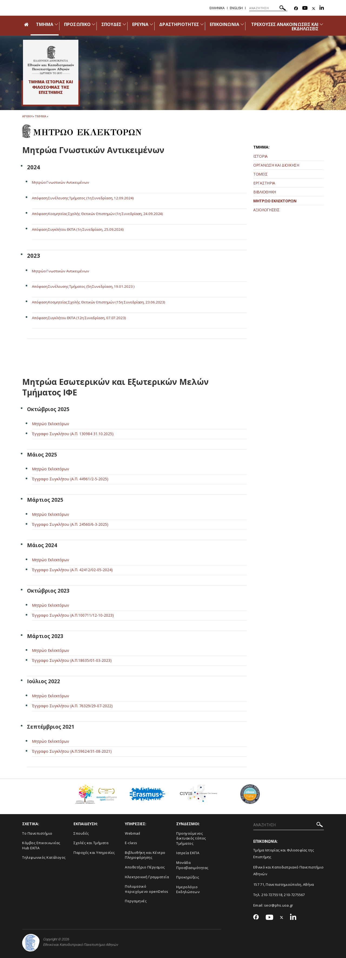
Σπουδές (81, 833)
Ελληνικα (217, 8)
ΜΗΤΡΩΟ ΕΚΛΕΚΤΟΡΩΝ (275, 200)
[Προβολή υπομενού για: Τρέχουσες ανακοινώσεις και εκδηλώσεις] (321, 24)
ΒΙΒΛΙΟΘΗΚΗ (264, 191)
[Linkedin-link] (322, 8)
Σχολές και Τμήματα (91, 842)
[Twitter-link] (313, 8)
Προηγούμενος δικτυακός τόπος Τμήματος (191, 838)
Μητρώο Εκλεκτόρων (50, 423)
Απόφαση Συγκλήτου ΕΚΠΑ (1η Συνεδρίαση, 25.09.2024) (81, 229)
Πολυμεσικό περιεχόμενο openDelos (146, 889)
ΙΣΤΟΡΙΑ (260, 156)
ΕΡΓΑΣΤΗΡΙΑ (264, 183)
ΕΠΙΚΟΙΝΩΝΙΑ (224, 24)
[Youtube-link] (305, 8)
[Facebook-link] (296, 8)
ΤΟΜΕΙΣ (260, 174)
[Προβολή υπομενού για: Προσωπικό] (94, 24)
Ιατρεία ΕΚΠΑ (187, 852)
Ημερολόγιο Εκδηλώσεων (187, 889)
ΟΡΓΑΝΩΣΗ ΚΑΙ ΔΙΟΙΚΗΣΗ (276, 165)
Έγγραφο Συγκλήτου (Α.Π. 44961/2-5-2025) (70, 478)
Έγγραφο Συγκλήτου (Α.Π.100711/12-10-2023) (73, 614)
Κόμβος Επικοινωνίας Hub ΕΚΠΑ (41, 845)
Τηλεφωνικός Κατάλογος (44, 857)
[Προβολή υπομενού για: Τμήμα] (56, 24)
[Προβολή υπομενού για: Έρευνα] (151, 24)
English (236, 8)
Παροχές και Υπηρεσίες (94, 852)
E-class (131, 842)
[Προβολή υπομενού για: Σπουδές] (124, 24)
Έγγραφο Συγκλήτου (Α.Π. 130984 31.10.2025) (73, 433)
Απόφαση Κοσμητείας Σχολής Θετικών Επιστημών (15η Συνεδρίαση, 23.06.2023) (102, 302)
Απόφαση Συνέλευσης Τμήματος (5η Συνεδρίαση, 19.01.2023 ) (86, 286)
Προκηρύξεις (187, 876)
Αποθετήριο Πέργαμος (145, 866)
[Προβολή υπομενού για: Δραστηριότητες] (202, 24)
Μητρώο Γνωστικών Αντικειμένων (61, 182)
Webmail (132, 833)
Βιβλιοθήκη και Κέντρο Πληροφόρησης (145, 855)
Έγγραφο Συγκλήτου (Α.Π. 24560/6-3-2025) (70, 524)
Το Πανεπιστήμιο (37, 833)
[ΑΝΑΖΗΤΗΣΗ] (268, 8)
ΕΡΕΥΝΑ (140, 24)
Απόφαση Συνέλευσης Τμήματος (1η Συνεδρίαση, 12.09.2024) (86, 197)
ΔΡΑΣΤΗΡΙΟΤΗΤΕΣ (179, 24)
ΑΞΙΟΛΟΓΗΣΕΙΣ (266, 209)
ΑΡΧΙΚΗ (27, 116)
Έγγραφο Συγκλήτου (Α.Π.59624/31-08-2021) (72, 751)
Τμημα (40, 116)
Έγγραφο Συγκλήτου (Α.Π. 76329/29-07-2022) (72, 705)
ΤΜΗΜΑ (44, 24)
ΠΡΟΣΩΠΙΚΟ (77, 24)
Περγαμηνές (136, 900)
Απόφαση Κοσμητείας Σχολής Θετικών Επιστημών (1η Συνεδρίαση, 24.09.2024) (101, 213)
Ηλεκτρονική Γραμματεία (147, 876)
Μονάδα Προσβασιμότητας (192, 865)
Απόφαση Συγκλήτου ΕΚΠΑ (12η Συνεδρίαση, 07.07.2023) (82, 317)
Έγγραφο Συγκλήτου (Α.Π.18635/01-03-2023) (72, 660)
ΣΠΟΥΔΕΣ (111, 24)
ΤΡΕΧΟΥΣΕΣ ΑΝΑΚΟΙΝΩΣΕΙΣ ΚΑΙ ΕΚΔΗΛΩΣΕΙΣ (284, 26)
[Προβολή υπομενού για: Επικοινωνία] (242, 24)
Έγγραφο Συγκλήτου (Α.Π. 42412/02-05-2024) (72, 569)
